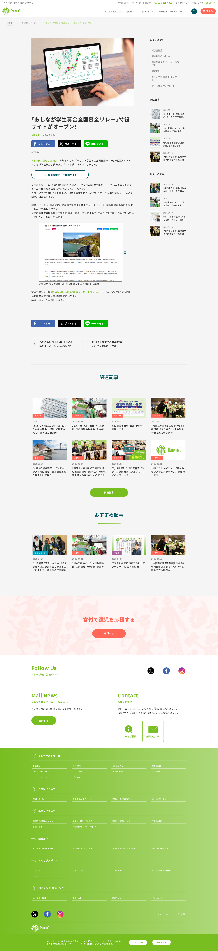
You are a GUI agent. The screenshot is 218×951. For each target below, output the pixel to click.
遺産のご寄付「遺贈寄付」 (122, 799)
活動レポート (78, 870)
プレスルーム (78, 777)
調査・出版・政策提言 (160, 848)
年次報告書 (156, 766)
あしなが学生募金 (159, 799)
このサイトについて (166, 914)
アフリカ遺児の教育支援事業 (124, 848)
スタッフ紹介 (78, 771)
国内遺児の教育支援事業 (43, 848)
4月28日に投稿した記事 (44, 160)
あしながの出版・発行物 (161, 870)
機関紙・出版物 (118, 771)
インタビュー (117, 870)
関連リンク (116, 898)
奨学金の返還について (121, 821)
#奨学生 (35, 152)
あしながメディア (29, 23)
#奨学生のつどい (160, 56)
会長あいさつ (117, 766)
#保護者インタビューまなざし (165, 63)
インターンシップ (40, 777)
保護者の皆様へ (158, 821)
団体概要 (36, 766)
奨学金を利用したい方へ (43, 821)
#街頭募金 (157, 50)
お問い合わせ (197, 2)
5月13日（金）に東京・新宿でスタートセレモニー (76, 291)
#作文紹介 (157, 71)
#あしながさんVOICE (163, 86)
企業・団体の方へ (182, 2)
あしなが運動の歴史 (41, 771)
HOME (9, 23)
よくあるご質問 (39, 898)
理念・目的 (77, 766)
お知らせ (35, 134)
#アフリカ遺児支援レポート (165, 78)
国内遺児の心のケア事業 (82, 848)
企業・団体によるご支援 (82, 799)
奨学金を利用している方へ (83, 821)
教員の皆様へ (38, 826)
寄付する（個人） (39, 799)
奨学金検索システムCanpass (84, 826)
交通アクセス (157, 771)
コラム (36, 876)
